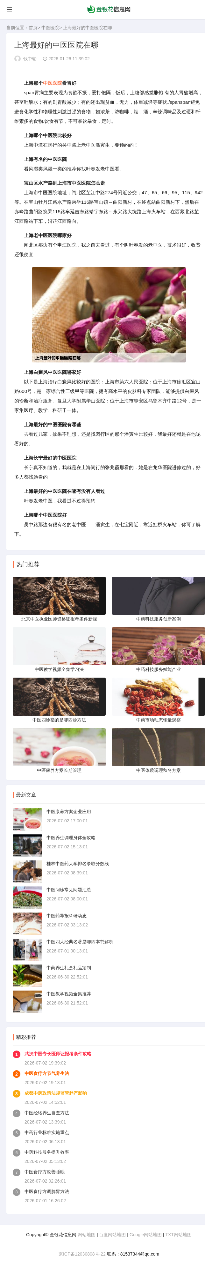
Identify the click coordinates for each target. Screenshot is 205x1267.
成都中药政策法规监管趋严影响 (56, 1093)
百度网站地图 (112, 1234)
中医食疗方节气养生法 (47, 1073)
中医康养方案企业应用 (68, 811)
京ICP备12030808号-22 (82, 1254)
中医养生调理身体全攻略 (70, 837)
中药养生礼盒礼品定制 (68, 967)
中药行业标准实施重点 (47, 1132)
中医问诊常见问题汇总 (68, 889)
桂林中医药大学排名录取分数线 (77, 863)
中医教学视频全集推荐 (68, 993)
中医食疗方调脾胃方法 (47, 1191)
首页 (33, 27)
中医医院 (50, 27)
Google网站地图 (146, 1234)
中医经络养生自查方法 (47, 1112)
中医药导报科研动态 (66, 915)
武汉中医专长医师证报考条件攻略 (58, 1053)
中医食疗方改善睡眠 (45, 1171)
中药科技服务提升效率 (47, 1152)
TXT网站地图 (178, 1234)
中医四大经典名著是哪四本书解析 (79, 941)
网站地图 (86, 1234)
